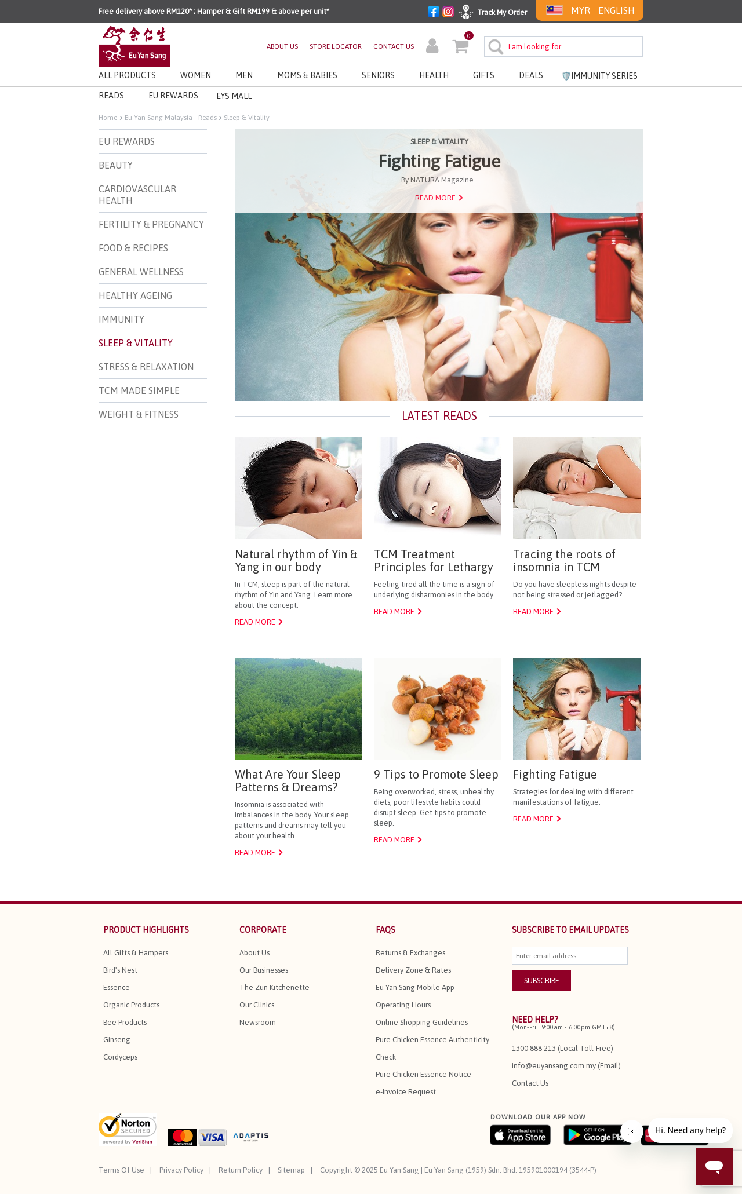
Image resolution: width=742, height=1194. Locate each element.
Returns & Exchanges (410, 952)
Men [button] (244, 75)
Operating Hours (403, 1005)
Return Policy (241, 1170)
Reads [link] (111, 95)
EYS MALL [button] (234, 96)
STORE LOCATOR (336, 46)
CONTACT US (393, 46)
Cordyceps (120, 1057)
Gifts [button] (483, 75)
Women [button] (195, 75)
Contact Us (530, 1083)
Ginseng (116, 1039)
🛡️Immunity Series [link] (599, 76)
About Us (254, 952)
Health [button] (434, 75)
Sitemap (291, 1170)
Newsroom (257, 1022)
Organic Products (131, 1005)
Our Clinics (256, 1005)
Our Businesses (263, 970)
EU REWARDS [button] (173, 95)
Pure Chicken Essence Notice (423, 1074)
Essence (116, 987)
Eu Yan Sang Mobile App (415, 987)
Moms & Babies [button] (307, 75)
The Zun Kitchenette (274, 987)
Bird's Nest (120, 970)
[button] (432, 47)
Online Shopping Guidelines (422, 1022)
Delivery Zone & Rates (413, 970)
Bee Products (125, 1022)
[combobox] (563, 46)
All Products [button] (127, 75)
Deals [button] (531, 75)
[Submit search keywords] (494, 45)
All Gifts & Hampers (135, 952)
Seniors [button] (378, 75)
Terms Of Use (121, 1170)
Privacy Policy (181, 1170)
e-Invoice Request (406, 1091)
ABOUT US (282, 46)
